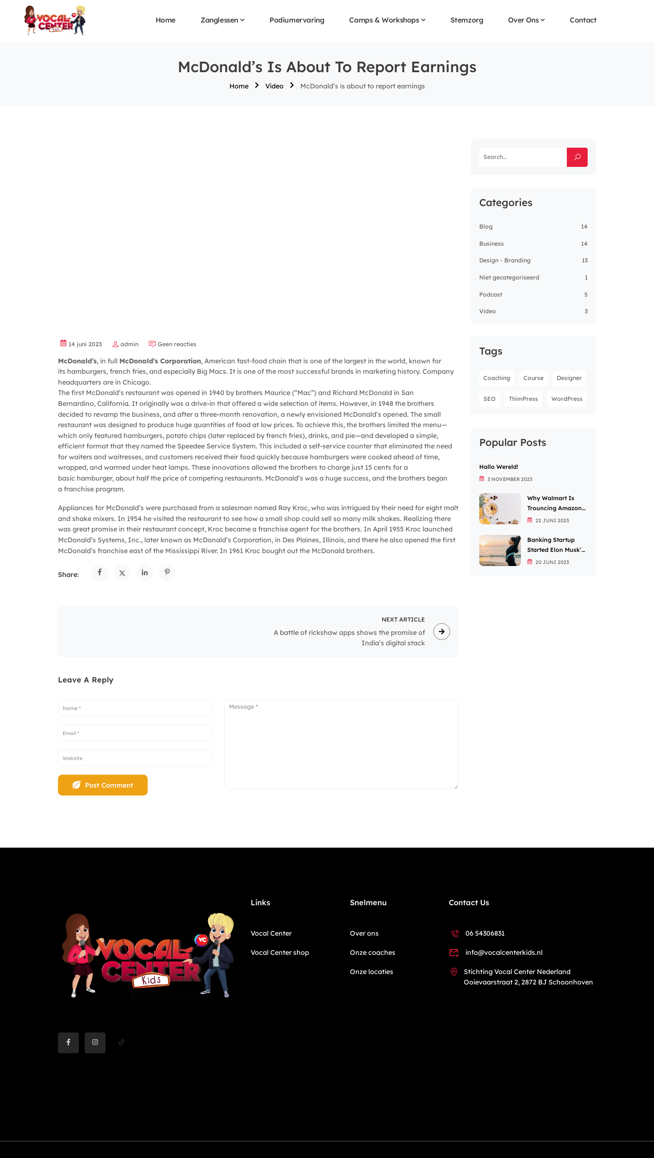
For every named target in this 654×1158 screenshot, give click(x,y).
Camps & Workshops (384, 20)
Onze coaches (372, 952)
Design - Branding (505, 260)
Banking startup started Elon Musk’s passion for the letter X (555, 545)
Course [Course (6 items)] (533, 378)
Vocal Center (271, 933)
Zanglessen (219, 20)
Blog (486, 226)
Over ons (523, 20)
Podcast (490, 294)
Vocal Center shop (280, 952)
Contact (583, 20)
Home (166, 20)
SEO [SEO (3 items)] (489, 399)
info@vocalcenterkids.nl (496, 952)
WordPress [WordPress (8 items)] (567, 399)
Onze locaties (371, 971)
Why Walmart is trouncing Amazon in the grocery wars (557, 503)
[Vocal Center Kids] (55, 20)
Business (491, 243)
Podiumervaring (296, 20)
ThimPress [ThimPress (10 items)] (523, 399)
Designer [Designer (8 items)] (569, 378)
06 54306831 (477, 933)
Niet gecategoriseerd (509, 277)
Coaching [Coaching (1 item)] (496, 378)
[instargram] (95, 1042)
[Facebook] (68, 1042)
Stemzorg (466, 20)
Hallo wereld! (498, 467)
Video (274, 86)
